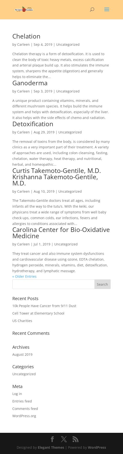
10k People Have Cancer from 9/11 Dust (44, 305)
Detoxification (32, 123)
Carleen (23, 44)
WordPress (97, 447)
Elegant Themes (51, 447)
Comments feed (25, 408)
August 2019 (22, 354)
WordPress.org (24, 416)
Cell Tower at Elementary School (38, 313)
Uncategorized (24, 374)
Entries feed (22, 401)
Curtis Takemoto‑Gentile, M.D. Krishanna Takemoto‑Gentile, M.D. (56, 176)
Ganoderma (29, 83)
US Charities (22, 320)
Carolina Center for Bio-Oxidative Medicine (61, 232)
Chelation (26, 36)
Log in (17, 393)
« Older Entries (24, 276)
